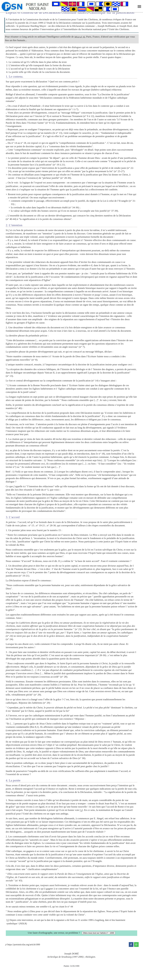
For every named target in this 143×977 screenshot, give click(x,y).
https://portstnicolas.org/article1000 (22, 944)
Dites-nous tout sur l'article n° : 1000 (98, 933)
